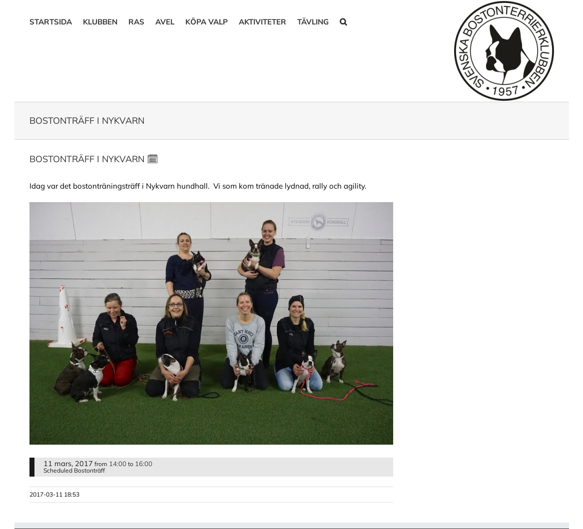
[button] (343, 21)
